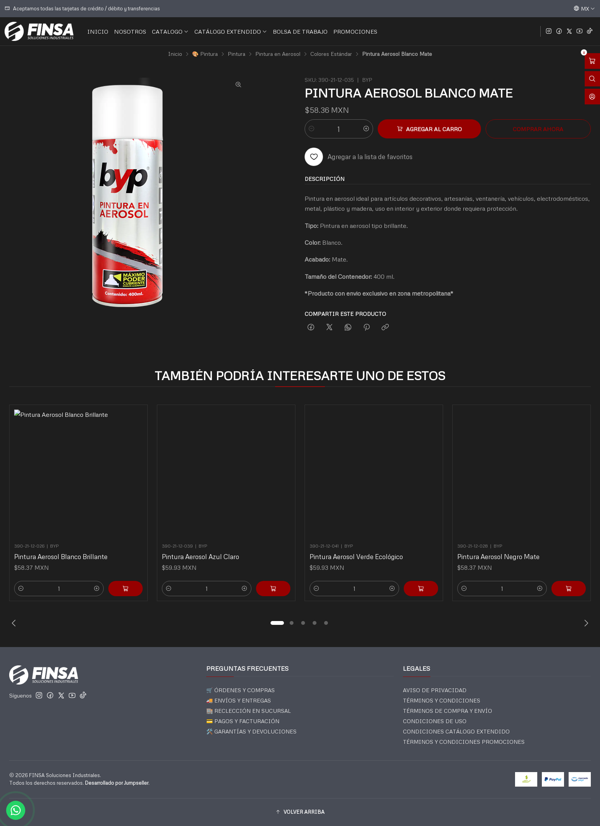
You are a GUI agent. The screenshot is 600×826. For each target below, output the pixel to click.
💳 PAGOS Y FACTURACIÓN (242, 721)
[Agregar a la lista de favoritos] (358, 157)
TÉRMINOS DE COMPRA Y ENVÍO (447, 710)
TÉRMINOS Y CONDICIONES (441, 700)
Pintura (236, 54)
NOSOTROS (130, 31)
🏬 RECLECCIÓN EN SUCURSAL (248, 710)
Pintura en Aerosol (277, 54)
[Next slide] (585, 623)
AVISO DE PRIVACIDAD (434, 690)
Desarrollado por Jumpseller (116, 783)
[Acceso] (592, 96)
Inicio (175, 54)
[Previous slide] (15, 623)
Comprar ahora (538, 128)
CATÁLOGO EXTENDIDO (230, 31)
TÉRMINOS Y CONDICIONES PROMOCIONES (464, 741)
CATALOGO (170, 31)
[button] (277, 623)
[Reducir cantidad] (311, 129)
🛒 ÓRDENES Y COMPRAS (240, 690)
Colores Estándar (331, 54)
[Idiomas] (584, 8)
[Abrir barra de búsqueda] (592, 79)
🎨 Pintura (205, 54)
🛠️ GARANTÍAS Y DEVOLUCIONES (251, 731)
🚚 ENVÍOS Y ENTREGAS (238, 700)
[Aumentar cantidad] (366, 129)
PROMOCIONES (355, 31)
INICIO (97, 31)
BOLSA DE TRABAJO (300, 31)
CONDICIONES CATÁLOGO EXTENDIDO (456, 731)
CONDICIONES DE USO (434, 721)
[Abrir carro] (592, 61)
